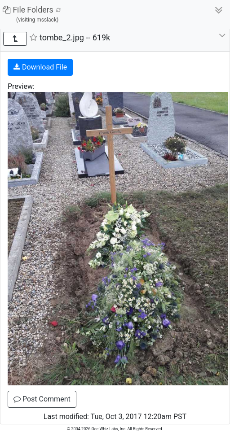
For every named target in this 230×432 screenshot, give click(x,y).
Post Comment (42, 399)
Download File (40, 67)
